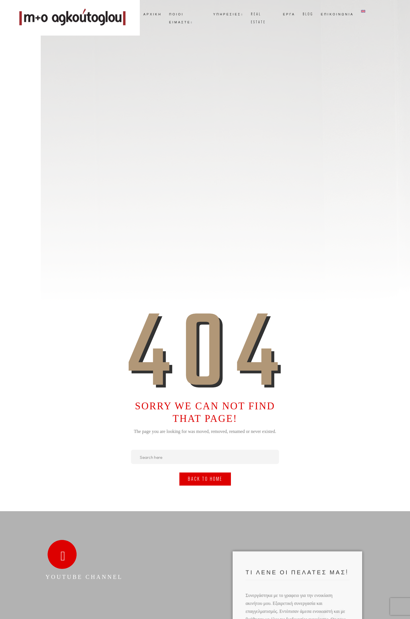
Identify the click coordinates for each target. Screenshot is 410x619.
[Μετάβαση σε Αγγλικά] (363, 11)
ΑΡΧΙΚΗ (153, 14)
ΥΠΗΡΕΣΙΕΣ (228, 14)
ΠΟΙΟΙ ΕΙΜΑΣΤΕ (181, 18)
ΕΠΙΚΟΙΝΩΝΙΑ (337, 14)
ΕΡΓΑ (289, 14)
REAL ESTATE (258, 18)
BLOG (308, 14)
